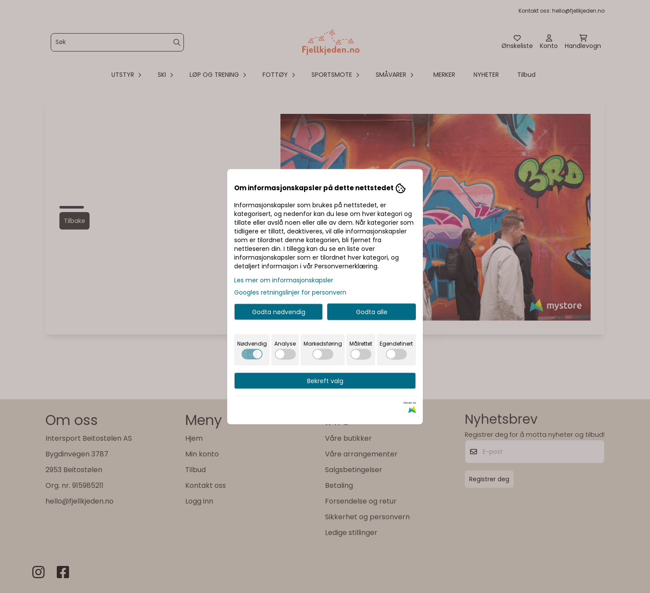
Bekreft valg (325, 380)
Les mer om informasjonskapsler (283, 279)
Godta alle (371, 311)
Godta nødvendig (278, 311)
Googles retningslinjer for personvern (290, 292)
